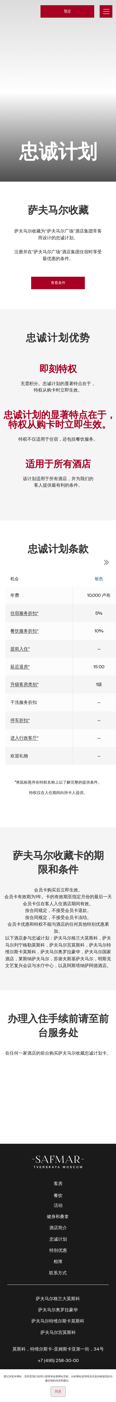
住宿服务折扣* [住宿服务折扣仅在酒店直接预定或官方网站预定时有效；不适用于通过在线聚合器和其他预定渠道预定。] (24, 613)
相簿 (57, 1261)
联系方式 (58, 1272)
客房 (58, 1183)
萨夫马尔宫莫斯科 (58, 1332)
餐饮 (58, 1195)
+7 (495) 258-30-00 (58, 1360)
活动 (58, 1205)
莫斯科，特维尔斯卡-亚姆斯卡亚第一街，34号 (58, 1348)
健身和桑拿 (58, 1216)
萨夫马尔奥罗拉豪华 (58, 1309)
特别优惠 (58, 1250)
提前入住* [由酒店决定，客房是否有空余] (20, 648)
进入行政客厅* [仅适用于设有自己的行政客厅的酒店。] (24, 737)
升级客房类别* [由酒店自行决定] (24, 684)
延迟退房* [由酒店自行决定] (20, 666)
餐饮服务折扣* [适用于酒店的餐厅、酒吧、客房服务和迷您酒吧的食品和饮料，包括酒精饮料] (24, 630)
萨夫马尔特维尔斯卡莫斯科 (57, 1320)
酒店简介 (58, 1227)
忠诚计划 (58, 1238)
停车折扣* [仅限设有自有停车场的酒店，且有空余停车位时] (20, 720)
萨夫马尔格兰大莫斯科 (58, 1298)
